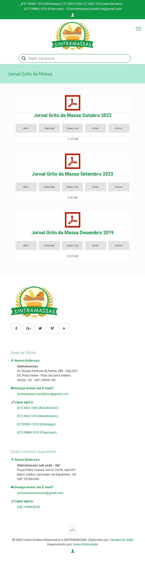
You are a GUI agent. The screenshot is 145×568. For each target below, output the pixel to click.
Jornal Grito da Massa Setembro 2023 (72, 174)
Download (49, 128)
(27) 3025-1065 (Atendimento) (37, 408)
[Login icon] (73, 15)
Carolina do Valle (121, 540)
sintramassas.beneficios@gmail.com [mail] (96, 9)
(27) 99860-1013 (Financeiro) (37, 432)
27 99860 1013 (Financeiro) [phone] (45, 9)
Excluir (119, 128)
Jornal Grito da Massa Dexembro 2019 (72, 232)
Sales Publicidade (85, 544)
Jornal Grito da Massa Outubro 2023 (72, 115)
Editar (96, 128)
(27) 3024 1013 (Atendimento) (37, 416)
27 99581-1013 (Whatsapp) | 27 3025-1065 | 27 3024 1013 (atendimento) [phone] (73, 4)
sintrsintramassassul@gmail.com (40, 493)
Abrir (26, 128)
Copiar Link (72, 128)
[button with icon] (16, 328)
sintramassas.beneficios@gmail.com (43, 394)
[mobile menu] (138, 29)
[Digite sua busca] (75, 58)
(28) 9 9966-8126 (28, 507)
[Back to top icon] (73, 530)
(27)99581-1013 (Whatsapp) (36, 424)
